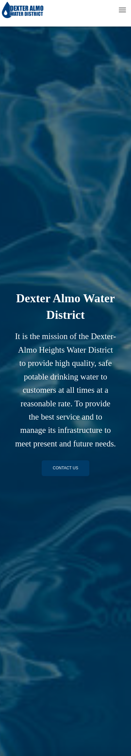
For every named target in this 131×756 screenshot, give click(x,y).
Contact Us (65, 468)
